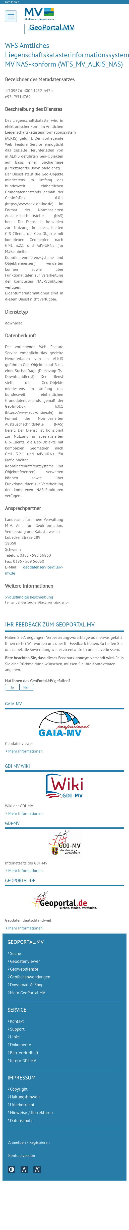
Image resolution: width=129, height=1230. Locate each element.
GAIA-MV (13, 704)
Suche (15, 953)
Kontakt (17, 1021)
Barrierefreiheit (24, 1053)
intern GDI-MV (23, 1060)
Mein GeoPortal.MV (27, 993)
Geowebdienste (24, 969)
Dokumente (20, 1044)
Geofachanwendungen (30, 977)
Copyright (19, 1089)
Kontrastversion (21, 1155)
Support (17, 1029)
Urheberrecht (22, 1104)
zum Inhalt (12, 2)
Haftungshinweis (25, 1097)
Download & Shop (26, 984)
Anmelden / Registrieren (29, 1142)
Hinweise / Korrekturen (31, 1112)
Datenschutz (21, 1120)
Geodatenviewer (25, 961)
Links (15, 1037)
